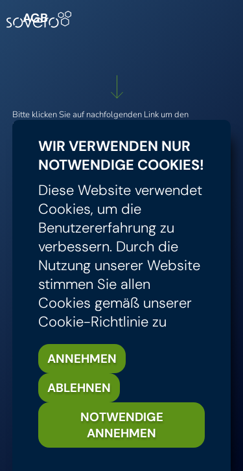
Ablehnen (79, 388)
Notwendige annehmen (121, 425)
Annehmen (82, 358)
